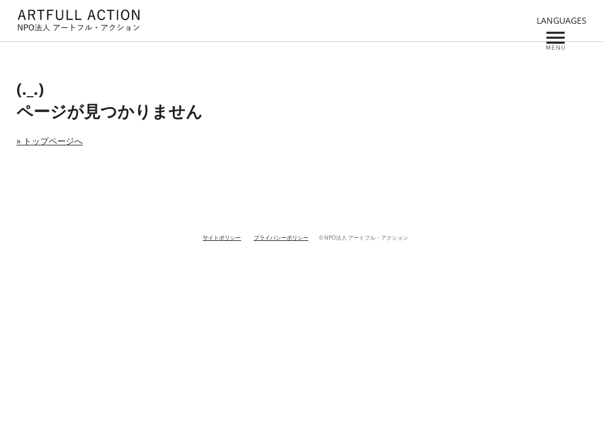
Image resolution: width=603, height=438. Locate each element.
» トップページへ (49, 141)
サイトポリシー (222, 238)
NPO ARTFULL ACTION (78, 20)
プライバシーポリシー (281, 238)
